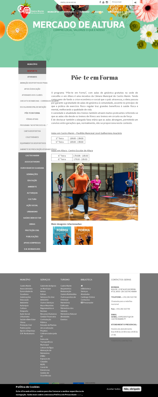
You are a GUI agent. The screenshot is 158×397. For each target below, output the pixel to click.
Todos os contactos (121, 341)
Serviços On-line (47, 297)
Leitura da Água (46, 347)
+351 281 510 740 (129, 297)
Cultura (32, 199)
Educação (32, 180)
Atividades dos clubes (32, 95)
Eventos (64, 319)
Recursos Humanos (48, 314)
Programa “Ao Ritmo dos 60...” (33, 125)
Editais (43, 294)
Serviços (69, 11)
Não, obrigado (132, 389)
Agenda (99, 11)
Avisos (43, 291)
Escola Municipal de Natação (33, 107)
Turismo (84, 11)
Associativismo (32, 161)
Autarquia (32, 193)
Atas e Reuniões (46, 305)
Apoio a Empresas (32, 242)
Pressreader (87, 302)
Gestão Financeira (48, 316)
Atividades (32, 77)
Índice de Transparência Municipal (46, 342)
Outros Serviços (47, 302)
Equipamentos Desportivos (33, 143)
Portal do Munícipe (68, 2)
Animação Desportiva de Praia (33, 83)
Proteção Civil (32, 230)
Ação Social (32, 205)
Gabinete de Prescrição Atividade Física (33, 149)
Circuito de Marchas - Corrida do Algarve (33, 101)
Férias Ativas (32, 119)
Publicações (32, 236)
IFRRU (42, 356)
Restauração (66, 291)
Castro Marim (32, 155)
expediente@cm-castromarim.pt (122, 318)
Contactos (132, 11)
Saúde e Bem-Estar (32, 218)
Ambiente (32, 186)
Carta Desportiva (32, 131)
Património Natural (69, 314)
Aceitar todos (114, 388)
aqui (79, 394)
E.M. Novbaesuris (32, 249)
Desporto (32, 71)
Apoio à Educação (32, 89)
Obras (32, 224)
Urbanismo (32, 211)
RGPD (42, 364)
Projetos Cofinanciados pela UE (48, 334)
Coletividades (32, 137)
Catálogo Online (88, 297)
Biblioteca (114, 11)
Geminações (32, 174)
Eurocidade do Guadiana (32, 168)
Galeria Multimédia (68, 294)
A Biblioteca (86, 288)
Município (53, 11)
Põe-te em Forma (32, 113)
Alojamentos (66, 288)
